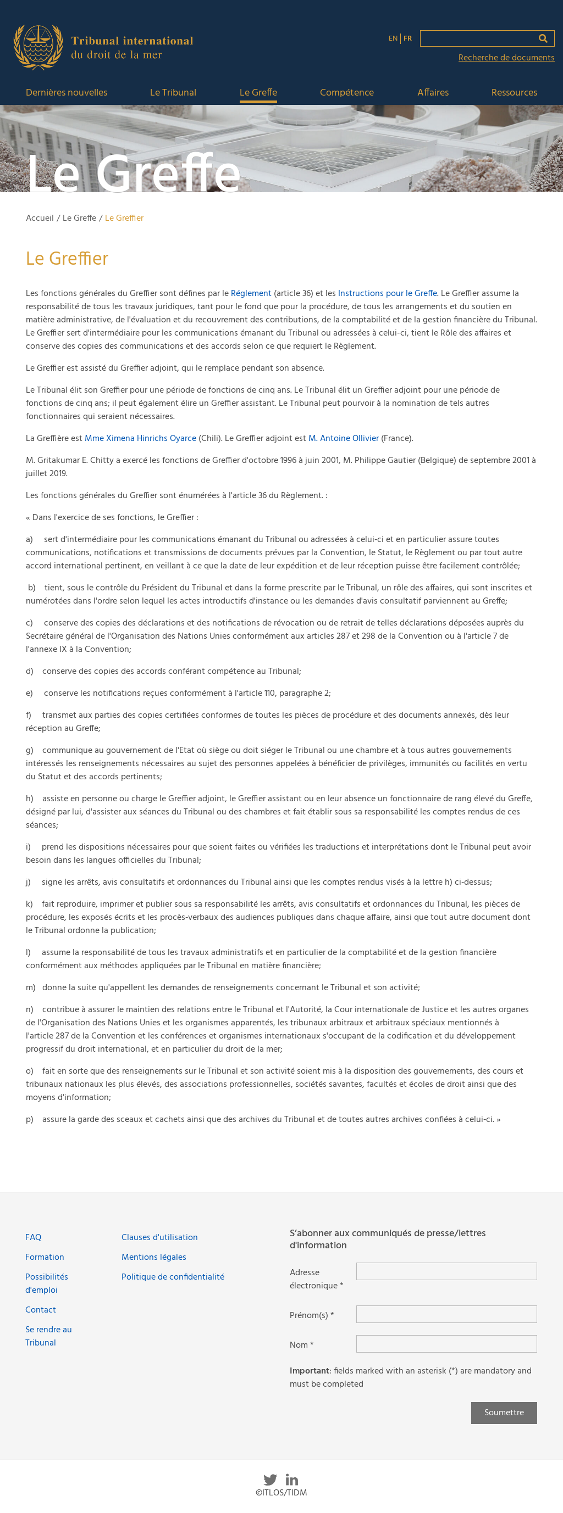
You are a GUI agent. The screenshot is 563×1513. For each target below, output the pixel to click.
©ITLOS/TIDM (281, 1493)
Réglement (251, 294)
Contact (40, 1310)
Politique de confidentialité (173, 1277)
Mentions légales (154, 1257)
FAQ (33, 1238)
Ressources (514, 93)
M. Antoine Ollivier (343, 439)
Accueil (40, 218)
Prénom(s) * (312, 1316)
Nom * (302, 1345)
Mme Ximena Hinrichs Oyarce (140, 439)
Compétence (347, 93)
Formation (44, 1257)
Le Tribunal (173, 93)
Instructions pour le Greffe (387, 294)
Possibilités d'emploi (46, 1284)
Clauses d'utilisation (160, 1238)
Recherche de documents (507, 58)
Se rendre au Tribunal (48, 1336)
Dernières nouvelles (66, 93)
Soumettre (504, 1413)
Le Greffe (258, 93)
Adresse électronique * (317, 1279)
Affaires (433, 93)
